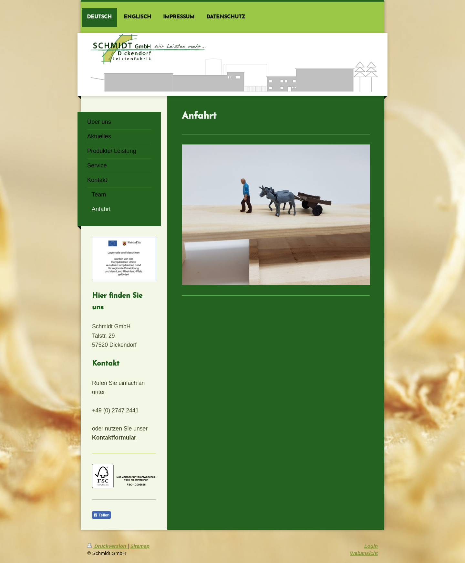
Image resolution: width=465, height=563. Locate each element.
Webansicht (364, 553)
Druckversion (107, 546)
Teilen (101, 515)
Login (371, 546)
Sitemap (140, 546)
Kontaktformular (114, 437)
